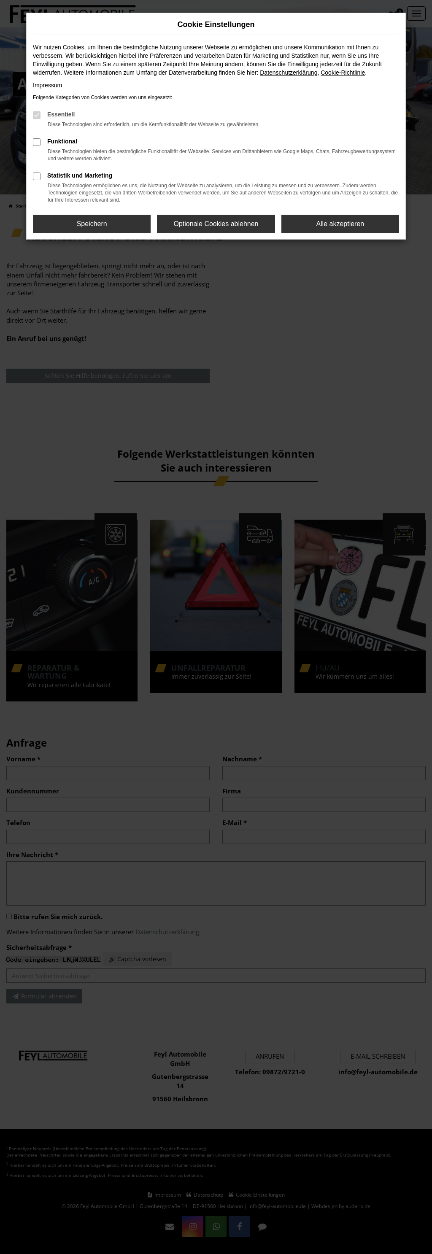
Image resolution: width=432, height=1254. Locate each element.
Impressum (47, 85)
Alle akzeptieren (340, 223)
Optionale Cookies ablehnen (215, 223)
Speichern (92, 223)
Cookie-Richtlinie (343, 72)
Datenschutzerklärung (288, 72)
